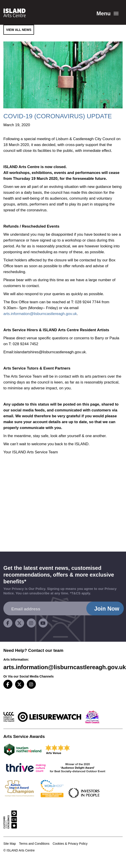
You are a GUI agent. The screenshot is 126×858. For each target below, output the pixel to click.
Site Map (9, 843)
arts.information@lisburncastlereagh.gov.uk (40, 314)
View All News (18, 30)
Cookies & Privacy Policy (70, 843)
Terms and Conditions (34, 843)
